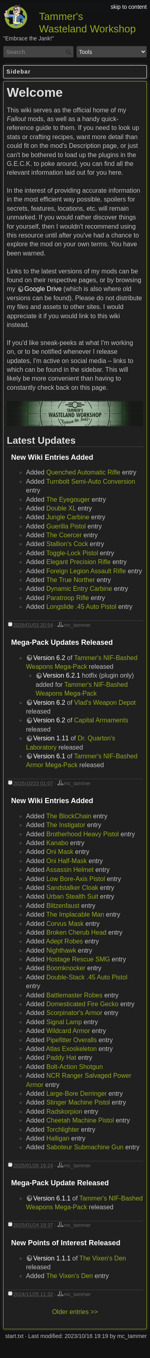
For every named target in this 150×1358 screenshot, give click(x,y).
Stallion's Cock (67, 543)
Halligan (58, 1138)
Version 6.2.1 (61, 675)
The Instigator (65, 825)
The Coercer (64, 535)
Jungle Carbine (68, 517)
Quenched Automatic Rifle (83, 472)
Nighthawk (61, 950)
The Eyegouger (68, 499)
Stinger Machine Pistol (78, 1102)
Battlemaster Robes (74, 995)
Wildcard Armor (68, 1030)
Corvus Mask (65, 923)
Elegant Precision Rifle (78, 561)
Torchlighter (62, 1129)
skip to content (129, 7)
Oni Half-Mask (66, 860)
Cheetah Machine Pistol (80, 1120)
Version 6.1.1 (51, 1198)
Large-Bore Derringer (76, 1093)
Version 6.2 (49, 657)
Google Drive (43, 288)
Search (69, 52)
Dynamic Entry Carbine (79, 588)
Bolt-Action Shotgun (74, 1066)
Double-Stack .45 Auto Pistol (87, 977)
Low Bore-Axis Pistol (75, 878)
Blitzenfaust (63, 905)
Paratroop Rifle (67, 597)
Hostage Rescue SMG (78, 959)
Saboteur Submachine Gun (85, 1147)
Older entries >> (75, 1311)
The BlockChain (68, 816)
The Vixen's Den (102, 1258)
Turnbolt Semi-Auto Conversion (90, 481)
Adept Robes (64, 941)
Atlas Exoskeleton (71, 1048)
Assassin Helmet (70, 869)
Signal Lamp (64, 1022)
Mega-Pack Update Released (60, 1183)
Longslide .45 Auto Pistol (81, 606)
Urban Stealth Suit (72, 896)
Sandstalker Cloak (72, 887)
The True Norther (70, 579)
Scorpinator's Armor (74, 1012)
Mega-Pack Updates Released (62, 642)
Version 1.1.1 (51, 1258)
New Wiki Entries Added (52, 457)
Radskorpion (64, 1111)
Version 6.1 (49, 756)
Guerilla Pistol (66, 526)
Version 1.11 (51, 738)
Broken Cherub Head (76, 932)
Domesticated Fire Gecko (82, 1004)
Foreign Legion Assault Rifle (86, 571)
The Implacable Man (75, 914)
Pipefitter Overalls (71, 1040)
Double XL (61, 508)
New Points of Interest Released (65, 1243)
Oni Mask (60, 851)
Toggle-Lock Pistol (72, 553)
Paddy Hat (61, 1057)
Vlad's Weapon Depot (105, 702)
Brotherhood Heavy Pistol (82, 834)
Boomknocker (66, 968)
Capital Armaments (101, 720)
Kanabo (57, 843)
